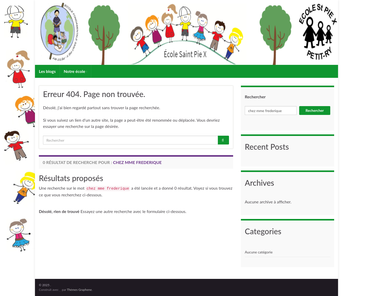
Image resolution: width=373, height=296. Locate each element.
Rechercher (255, 96)
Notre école (75, 71)
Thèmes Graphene (79, 290)
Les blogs (47, 71)
